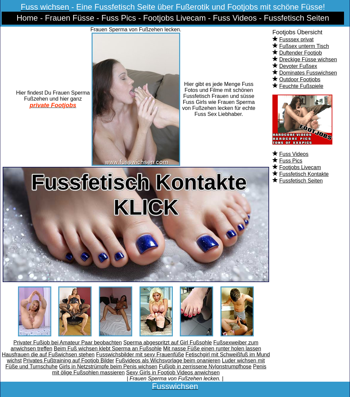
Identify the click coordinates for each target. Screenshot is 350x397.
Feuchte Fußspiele (301, 86)
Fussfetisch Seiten (301, 181)
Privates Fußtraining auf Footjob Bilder (68, 360)
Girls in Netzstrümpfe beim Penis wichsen (108, 366)
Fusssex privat (296, 39)
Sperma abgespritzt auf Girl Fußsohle (167, 342)
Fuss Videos (293, 154)
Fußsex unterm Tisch (304, 46)
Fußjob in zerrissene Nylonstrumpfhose (205, 366)
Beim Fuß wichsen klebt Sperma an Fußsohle (108, 348)
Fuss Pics (290, 161)
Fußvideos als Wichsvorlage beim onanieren (168, 360)
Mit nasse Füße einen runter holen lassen (212, 348)
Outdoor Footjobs (299, 79)
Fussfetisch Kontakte (304, 174)
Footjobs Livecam (300, 167)
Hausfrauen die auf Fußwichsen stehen (48, 354)
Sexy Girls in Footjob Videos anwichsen (173, 372)
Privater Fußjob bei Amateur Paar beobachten (67, 342)
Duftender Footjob (300, 53)
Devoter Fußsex (298, 66)
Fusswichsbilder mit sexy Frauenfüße (140, 354)
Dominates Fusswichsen (308, 73)
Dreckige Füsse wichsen (308, 59)
